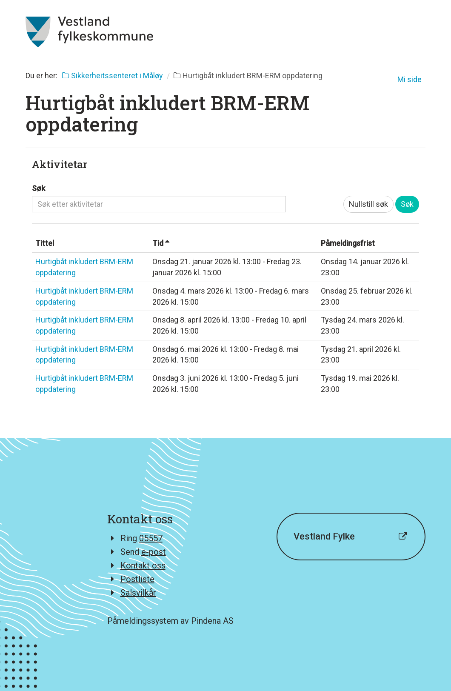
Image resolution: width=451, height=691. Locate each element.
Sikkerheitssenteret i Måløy (112, 75)
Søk (38, 188)
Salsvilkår (138, 593)
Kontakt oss (143, 565)
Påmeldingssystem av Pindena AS (170, 621)
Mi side (409, 79)
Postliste (137, 579)
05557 (151, 538)
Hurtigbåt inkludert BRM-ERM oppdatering (84, 267)
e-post (153, 552)
